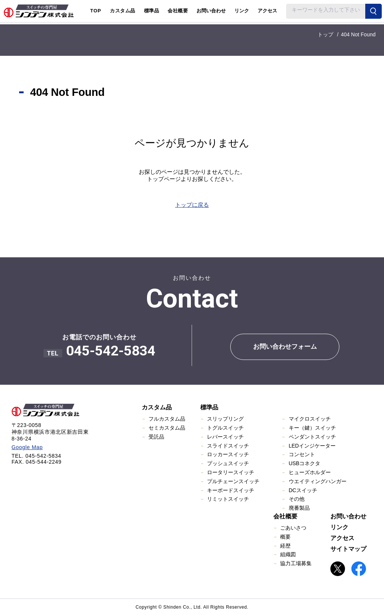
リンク (241, 10)
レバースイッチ (225, 437)
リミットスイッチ (228, 499)
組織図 (288, 554)
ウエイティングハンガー (317, 481)
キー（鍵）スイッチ (312, 428)
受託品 (156, 437)
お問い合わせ (211, 10)
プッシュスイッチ (228, 463)
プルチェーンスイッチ (233, 481)
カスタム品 (157, 407)
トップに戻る (192, 205)
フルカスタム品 (166, 419)
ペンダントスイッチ (312, 437)
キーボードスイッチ (230, 490)
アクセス (267, 10)
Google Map (27, 447)
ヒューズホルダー (310, 472)
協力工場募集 (296, 563)
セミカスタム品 (166, 428)
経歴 (285, 546)
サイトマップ (348, 549)
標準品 (209, 407)
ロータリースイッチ (230, 472)
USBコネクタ (305, 463)
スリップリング (225, 419)
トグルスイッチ (225, 428)
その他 (296, 499)
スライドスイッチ (228, 446)
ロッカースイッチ (228, 454)
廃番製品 (299, 508)
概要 (285, 537)
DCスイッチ (303, 490)
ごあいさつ (293, 528)
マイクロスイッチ (310, 419)
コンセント (302, 454)
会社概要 (285, 516)
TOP (96, 10)
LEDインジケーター (312, 446)
